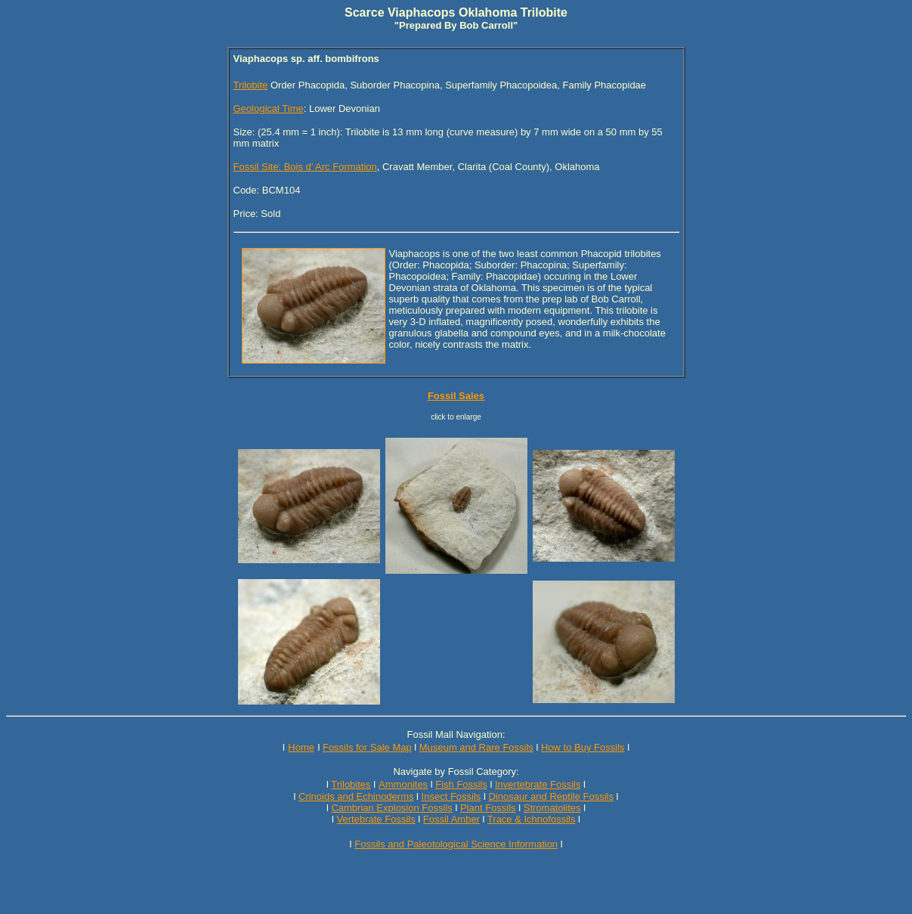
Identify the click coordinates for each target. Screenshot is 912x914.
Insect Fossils (451, 796)
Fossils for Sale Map (367, 747)
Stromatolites (552, 807)
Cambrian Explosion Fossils (391, 807)
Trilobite (250, 85)
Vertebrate (359, 819)
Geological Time (268, 108)
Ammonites (403, 784)
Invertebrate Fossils (537, 784)
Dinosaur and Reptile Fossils (550, 796)
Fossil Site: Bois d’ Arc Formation (305, 166)
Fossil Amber (451, 819)
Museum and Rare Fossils (476, 747)
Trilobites (350, 784)
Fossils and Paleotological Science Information (456, 844)
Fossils (400, 819)
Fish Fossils (461, 784)
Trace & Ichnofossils (531, 819)
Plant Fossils (488, 807)
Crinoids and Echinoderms (355, 796)
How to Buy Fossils (583, 747)
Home (301, 747)
